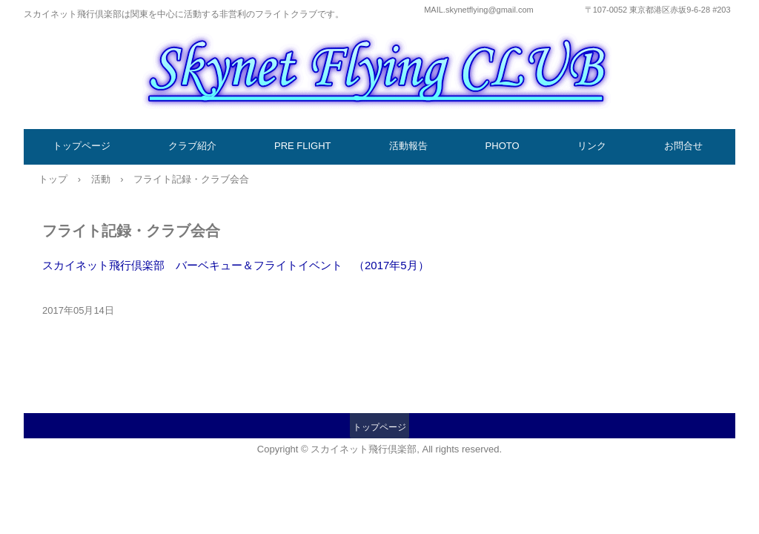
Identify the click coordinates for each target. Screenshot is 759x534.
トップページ (81, 145)
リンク (591, 145)
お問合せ (683, 145)
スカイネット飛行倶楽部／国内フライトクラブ (379, 68)
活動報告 (408, 145)
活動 (100, 179)
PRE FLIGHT (302, 145)
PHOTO (502, 145)
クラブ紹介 (192, 145)
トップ (53, 179)
